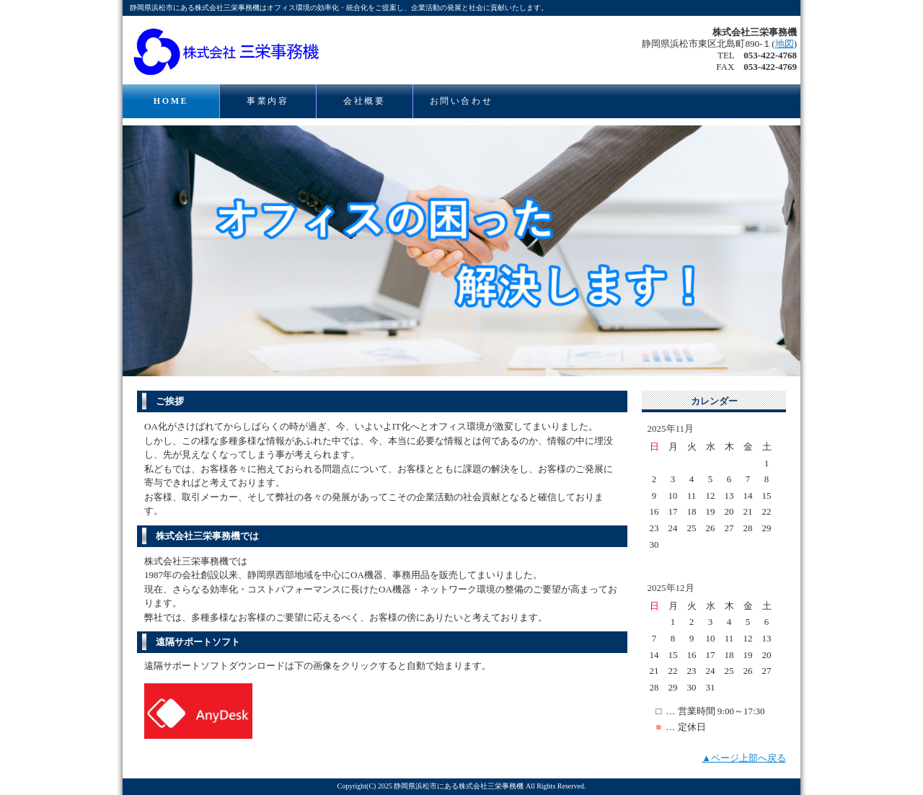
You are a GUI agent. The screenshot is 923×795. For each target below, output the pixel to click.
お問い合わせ (461, 101)
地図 (784, 43)
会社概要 (364, 101)
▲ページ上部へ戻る (744, 757)
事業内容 (267, 101)
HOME (171, 101)
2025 (385, 786)
